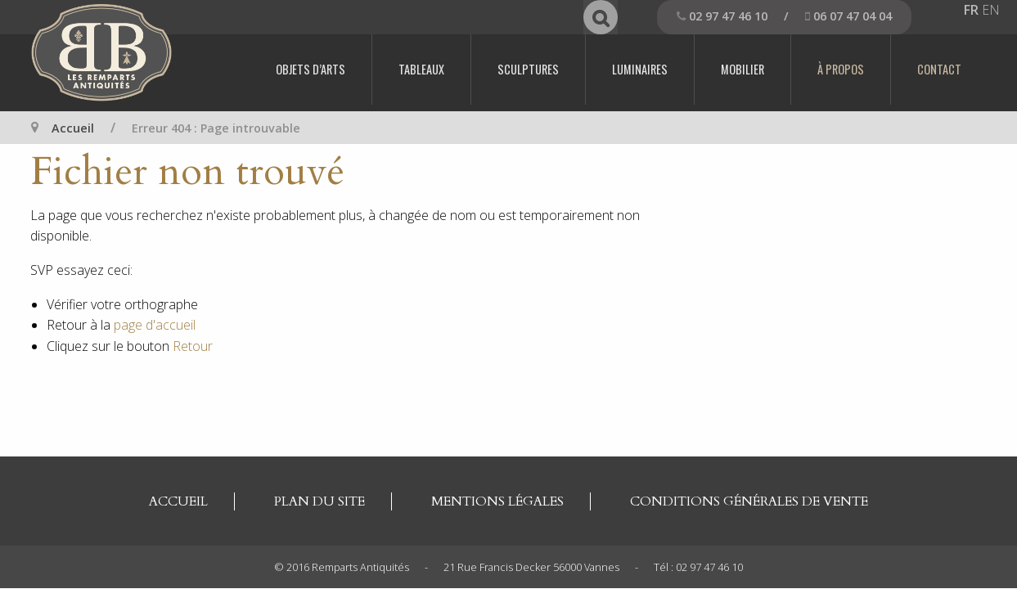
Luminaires (640, 69)
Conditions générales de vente (749, 501)
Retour (193, 346)
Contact (939, 69)
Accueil (73, 128)
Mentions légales (497, 501)
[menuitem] (311, 69)
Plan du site (319, 501)
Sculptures (528, 69)
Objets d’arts (310, 69)
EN (991, 10)
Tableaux (421, 69)
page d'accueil (155, 325)
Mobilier (742, 69)
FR (971, 10)
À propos (840, 69)
